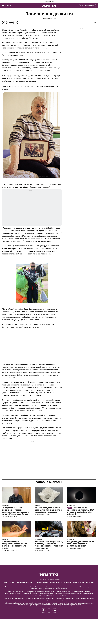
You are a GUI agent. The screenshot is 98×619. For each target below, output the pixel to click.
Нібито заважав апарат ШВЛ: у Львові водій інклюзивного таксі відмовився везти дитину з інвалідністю (49, 544)
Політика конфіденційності (25, 582)
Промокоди (90, 582)
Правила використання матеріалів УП (49, 582)
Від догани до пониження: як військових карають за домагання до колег (80, 543)
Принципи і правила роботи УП (74, 582)
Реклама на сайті (9, 582)
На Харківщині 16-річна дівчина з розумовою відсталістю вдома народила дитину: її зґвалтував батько (15, 511)
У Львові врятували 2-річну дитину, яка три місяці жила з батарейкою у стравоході (48, 510)
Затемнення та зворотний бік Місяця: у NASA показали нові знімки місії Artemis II (80, 511)
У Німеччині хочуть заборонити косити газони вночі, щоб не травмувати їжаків (14, 544)
